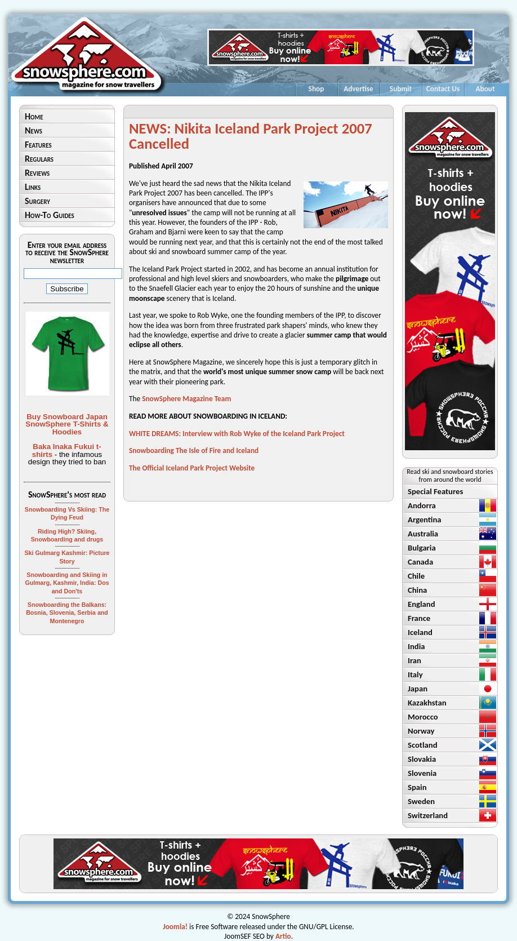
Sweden (421, 801)
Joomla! (175, 926)
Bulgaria (422, 548)
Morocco (423, 717)
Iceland (420, 632)
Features (38, 144)
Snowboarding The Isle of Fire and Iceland (193, 450)
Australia (423, 534)
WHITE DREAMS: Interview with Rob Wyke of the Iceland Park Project (237, 433)
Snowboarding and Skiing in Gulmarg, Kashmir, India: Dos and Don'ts (67, 582)
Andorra (422, 505)
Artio (283, 936)
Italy (415, 674)
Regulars (39, 158)
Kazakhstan (427, 703)
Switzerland (428, 815)
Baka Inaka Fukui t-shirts (66, 450)
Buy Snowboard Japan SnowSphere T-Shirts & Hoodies (66, 424)
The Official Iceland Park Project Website (192, 468)
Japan (417, 688)
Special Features (435, 491)
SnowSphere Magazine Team (186, 398)
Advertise (358, 89)
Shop (316, 89)
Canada (420, 562)
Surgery (37, 201)
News (33, 130)
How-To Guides (49, 215)
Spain (417, 787)
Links (33, 186)
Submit (401, 89)
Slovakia (422, 759)
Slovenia (422, 773)
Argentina (425, 519)
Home (34, 116)
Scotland (423, 745)
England (421, 604)
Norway (421, 731)
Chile (416, 576)
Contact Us (443, 89)
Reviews (37, 172)
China (417, 590)
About (484, 89)
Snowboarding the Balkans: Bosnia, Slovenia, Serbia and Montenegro (67, 612)
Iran (414, 660)
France (419, 618)
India (416, 646)
